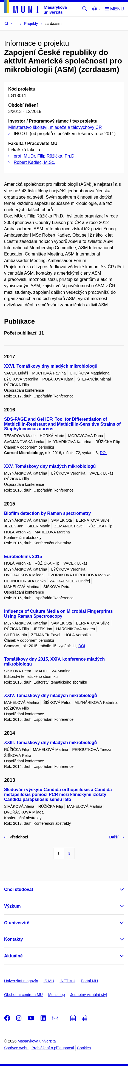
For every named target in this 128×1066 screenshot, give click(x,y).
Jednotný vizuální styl (88, 994)
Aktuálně (13, 956)
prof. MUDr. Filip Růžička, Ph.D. (45, 156)
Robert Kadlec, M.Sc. (34, 162)
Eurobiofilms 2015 (23, 556)
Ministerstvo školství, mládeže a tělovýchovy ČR (55, 127)
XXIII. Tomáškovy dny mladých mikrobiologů (50, 742)
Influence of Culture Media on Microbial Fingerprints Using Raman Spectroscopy (58, 613)
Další (116, 837)
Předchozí (16, 837)
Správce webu (16, 1048)
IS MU (49, 981)
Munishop (56, 994)
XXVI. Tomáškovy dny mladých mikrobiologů (50, 366)
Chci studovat (18, 889)
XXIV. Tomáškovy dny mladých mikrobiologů (50, 695)
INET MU (67, 981)
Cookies (84, 1048)
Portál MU (89, 981)
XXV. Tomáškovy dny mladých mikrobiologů (50, 466)
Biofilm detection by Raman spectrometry (47, 513)
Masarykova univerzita (37, 1041)
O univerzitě (16, 922)
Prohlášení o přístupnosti (53, 1048)
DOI (103, 453)
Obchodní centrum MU (23, 994)
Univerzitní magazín (21, 981)
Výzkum (12, 906)
